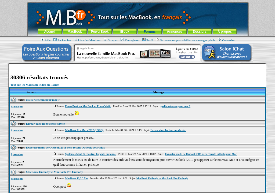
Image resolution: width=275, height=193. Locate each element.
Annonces (174, 32)
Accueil (50, 32)
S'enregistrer (130, 40)
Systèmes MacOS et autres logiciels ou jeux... (90, 154)
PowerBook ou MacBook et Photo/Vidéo (88, 106)
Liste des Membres (87, 40)
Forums (149, 32)
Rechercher (62, 40)
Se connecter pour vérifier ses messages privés (185, 40)
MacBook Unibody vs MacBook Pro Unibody (54, 171)
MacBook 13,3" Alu (76, 178)
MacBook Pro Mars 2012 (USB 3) (84, 130)
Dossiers (200, 32)
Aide (45, 40)
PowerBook (99, 32)
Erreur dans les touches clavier (45, 123)
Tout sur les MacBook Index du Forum (34, 84)
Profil (147, 40)
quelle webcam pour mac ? (43, 99)
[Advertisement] (137, 66)
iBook (124, 32)
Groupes (111, 40)
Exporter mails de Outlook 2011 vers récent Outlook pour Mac (65, 147)
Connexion (226, 40)
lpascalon (17, 106)
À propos (225, 32)
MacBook (75, 32)
